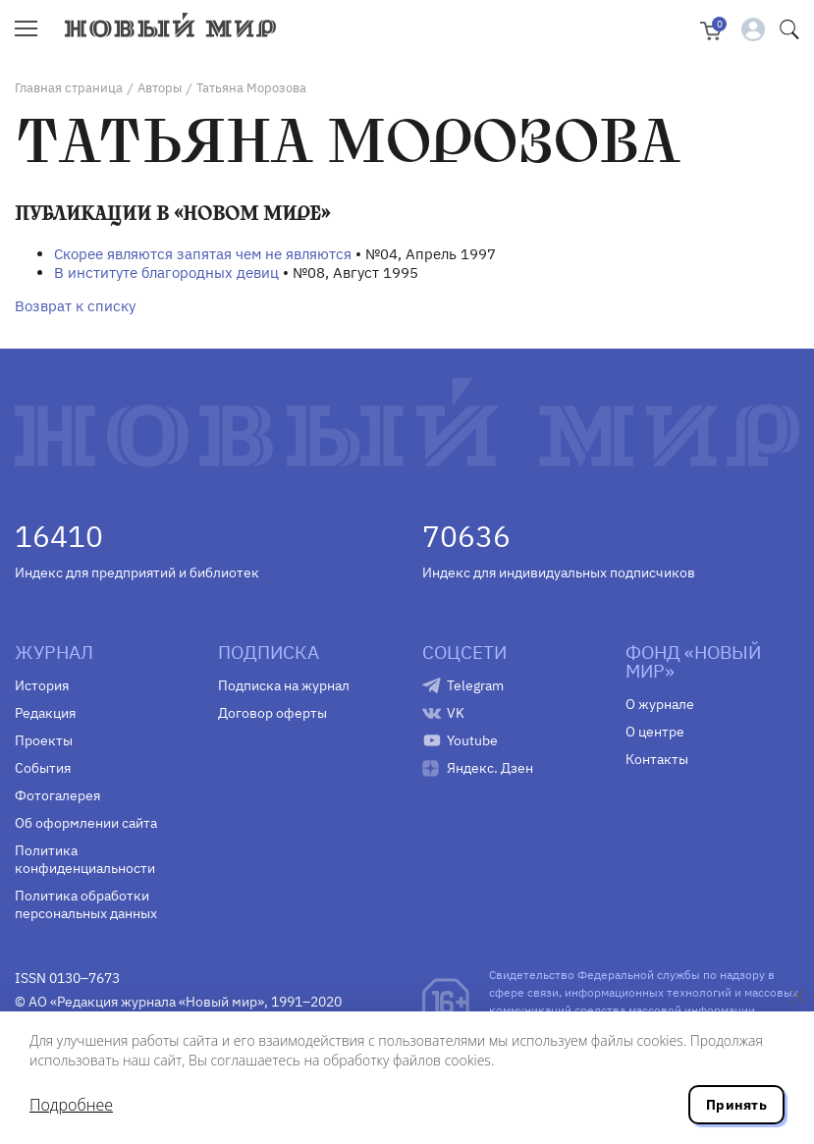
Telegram (475, 685)
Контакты (656, 759)
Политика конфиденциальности (85, 859)
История (42, 685)
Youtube (472, 740)
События (43, 768)
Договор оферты (272, 713)
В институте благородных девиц (166, 272)
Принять (736, 1105)
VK (455, 713)
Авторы (159, 88)
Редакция (45, 713)
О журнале (659, 704)
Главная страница (69, 88)
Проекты (44, 740)
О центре (654, 731)
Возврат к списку (75, 306)
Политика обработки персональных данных (86, 904)
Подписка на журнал (284, 685)
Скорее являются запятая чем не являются (203, 254)
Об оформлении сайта (86, 823)
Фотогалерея (57, 795)
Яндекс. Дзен (490, 768)
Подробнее (71, 1105)
